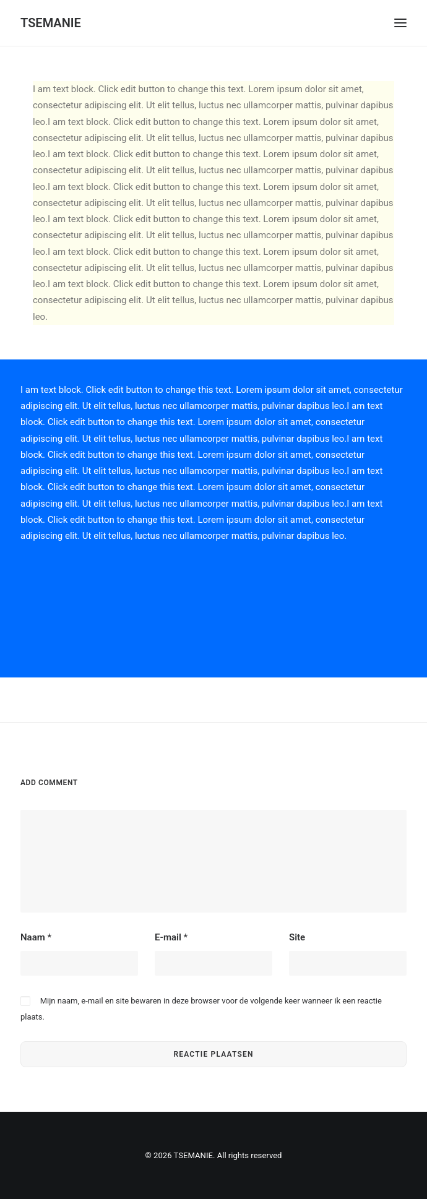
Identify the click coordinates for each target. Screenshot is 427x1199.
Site (297, 937)
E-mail (171, 937)
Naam (35, 937)
